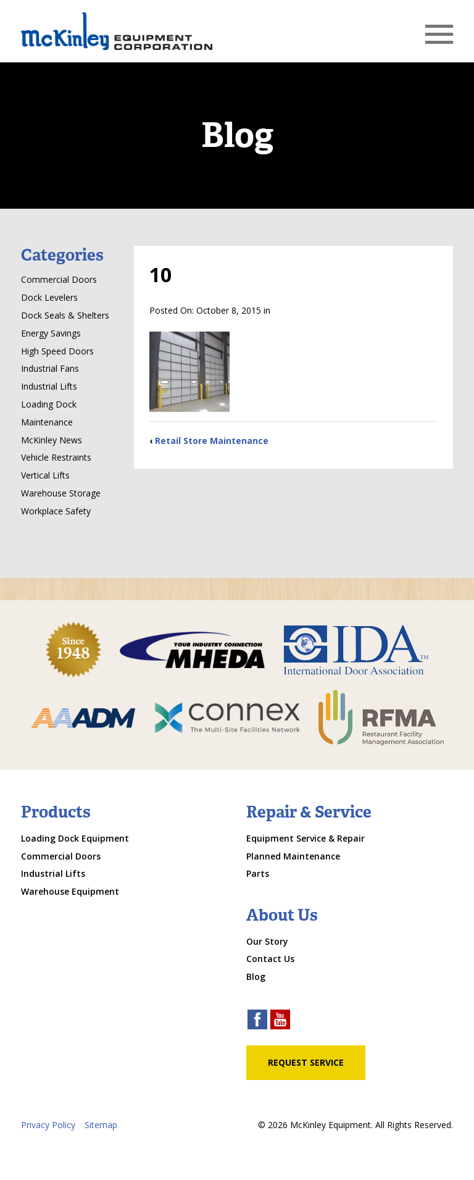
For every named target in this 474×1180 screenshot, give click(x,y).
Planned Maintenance (293, 856)
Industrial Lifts (49, 386)
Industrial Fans (50, 368)
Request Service (306, 1062)
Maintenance (47, 422)
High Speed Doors (57, 351)
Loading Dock (49, 404)
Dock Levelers (49, 297)
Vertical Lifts (45, 475)
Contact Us (270, 959)
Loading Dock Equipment (75, 838)
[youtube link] (280, 1021)
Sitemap (101, 1125)
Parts (257, 873)
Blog (255, 976)
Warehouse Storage (61, 493)
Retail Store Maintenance (211, 440)
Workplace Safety (56, 511)
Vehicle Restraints (56, 457)
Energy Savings (51, 333)
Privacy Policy (48, 1125)
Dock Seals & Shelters (65, 315)
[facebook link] (257, 1021)
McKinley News (51, 440)
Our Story (267, 941)
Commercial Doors (59, 279)
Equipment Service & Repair (305, 838)
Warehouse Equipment (70, 891)
